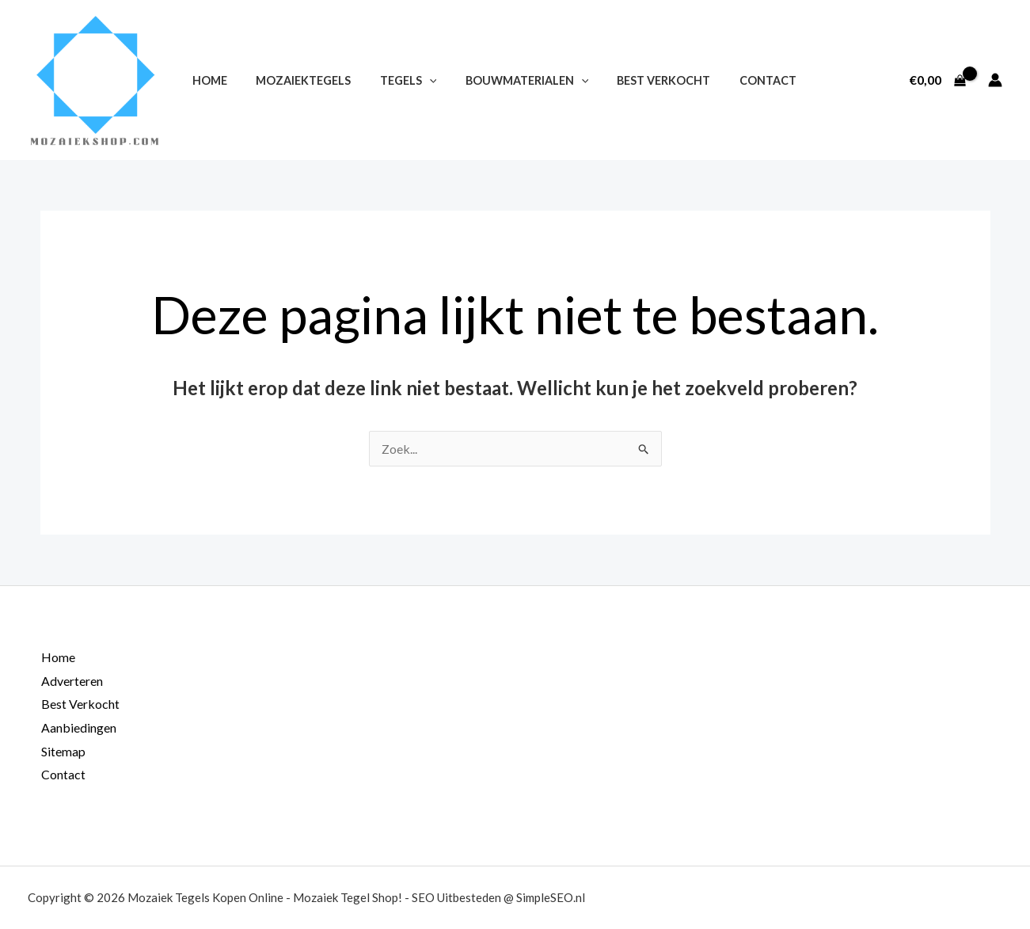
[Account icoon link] (995, 80)
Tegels (393, 80)
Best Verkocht (637, 80)
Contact (735, 80)
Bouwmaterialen (506, 80)
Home (206, 80)
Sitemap (62, 751)
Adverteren (71, 680)
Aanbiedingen (78, 727)
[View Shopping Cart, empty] (937, 80)
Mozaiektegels (294, 80)
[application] (414, 80)
